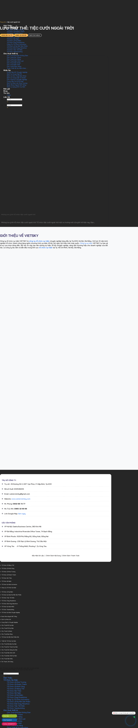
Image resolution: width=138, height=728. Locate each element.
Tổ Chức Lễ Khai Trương (8, 571)
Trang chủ (3, 22)
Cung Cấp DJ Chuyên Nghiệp (9, 622)
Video (9, 95)
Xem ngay (22, 514)
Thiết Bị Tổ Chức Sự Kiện (8, 641)
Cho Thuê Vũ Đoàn (6, 631)
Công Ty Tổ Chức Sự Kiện (8, 587)
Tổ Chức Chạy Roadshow (15, 42)
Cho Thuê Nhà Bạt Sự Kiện (9, 644)
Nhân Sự (7, 70)
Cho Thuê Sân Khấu (14, 63)
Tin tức (6, 93)
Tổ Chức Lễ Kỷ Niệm (14, 41)
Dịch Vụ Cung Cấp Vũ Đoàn (16, 78)
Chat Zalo (6, 716)
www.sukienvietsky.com (20, 499)
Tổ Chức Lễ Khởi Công (7, 568)
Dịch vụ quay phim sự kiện (16, 87)
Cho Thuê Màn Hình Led (15, 61)
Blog (5, 91)
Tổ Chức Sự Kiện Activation (9, 584)
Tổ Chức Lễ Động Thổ (7, 565)
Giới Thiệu (7, 678)
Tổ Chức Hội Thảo (13, 37)
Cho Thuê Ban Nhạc (7, 634)
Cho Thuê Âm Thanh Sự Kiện (9, 647)
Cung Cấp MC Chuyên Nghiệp (17, 72)
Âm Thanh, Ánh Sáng (7, 661)
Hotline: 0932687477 (9, 724)
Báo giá (6, 89)
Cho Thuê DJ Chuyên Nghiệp (17, 79)
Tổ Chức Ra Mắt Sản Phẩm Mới (10, 637)
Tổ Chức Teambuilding (14, 51)
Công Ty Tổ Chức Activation (16, 44)
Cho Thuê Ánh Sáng (14, 59)
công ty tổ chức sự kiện (39, 241)
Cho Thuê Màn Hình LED (8, 653)
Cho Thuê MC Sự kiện (7, 625)
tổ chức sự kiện (45, 247)
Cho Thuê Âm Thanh (14, 57)
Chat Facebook (7, 720)
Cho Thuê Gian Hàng (14, 66)
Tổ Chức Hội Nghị (13, 39)
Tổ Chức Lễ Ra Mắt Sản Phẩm (17, 46)
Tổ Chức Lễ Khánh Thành (16, 31)
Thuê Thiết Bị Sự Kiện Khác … (17, 68)
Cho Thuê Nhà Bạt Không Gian (17, 55)
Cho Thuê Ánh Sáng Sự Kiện (9, 650)
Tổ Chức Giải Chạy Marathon (17, 48)
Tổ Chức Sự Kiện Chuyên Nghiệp (10, 612)
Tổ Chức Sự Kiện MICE (7, 606)
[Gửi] (7, 107)
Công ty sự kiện (86, 243)
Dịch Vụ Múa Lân (6, 619)
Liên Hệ (6, 97)
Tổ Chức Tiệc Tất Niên (15, 50)
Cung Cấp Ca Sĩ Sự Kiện (15, 81)
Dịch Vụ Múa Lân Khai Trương (17, 83)
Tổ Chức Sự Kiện (10, 680)
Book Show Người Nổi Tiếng (16, 85)
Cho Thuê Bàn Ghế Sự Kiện (9, 656)
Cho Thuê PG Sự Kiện (7, 628)
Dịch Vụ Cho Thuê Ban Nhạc (16, 76)
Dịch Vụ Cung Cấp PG (14, 74)
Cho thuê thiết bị (10, 53)
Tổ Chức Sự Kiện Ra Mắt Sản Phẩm (11, 595)
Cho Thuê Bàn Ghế (13, 65)
